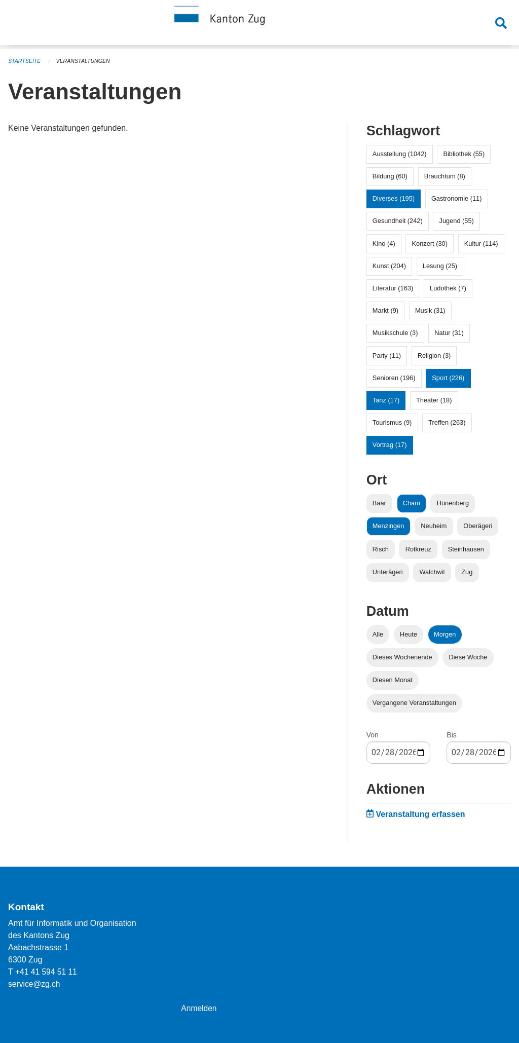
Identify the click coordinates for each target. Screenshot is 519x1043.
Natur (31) (449, 333)
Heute (408, 634)
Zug (466, 572)
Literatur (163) (393, 288)
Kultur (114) (481, 243)
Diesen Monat (393, 680)
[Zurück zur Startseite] (259, 24)
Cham (411, 503)
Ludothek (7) (448, 288)
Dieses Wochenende (402, 657)
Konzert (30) (429, 243)
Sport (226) (448, 378)
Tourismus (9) (392, 422)
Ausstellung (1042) (400, 154)
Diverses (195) (394, 198)
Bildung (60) (390, 176)
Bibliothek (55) (464, 154)
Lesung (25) (440, 266)
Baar (379, 503)
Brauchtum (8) (444, 176)
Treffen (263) (446, 422)
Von (372, 735)
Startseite (25, 61)
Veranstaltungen (85, 61)
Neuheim (434, 526)
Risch (381, 549)
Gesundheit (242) (398, 221)
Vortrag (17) (390, 445)
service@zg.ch (34, 984)
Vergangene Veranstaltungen (414, 702)
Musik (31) (430, 310)
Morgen (445, 634)
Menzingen (388, 526)
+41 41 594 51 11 (47, 971)
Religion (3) (434, 355)
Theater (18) (434, 400)
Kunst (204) (389, 266)
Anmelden (199, 1008)
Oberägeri (477, 526)
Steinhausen (466, 549)
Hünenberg (453, 503)
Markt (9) (385, 310)
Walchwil (431, 572)
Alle (378, 634)
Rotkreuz (418, 549)
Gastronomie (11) (456, 198)
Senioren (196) (394, 378)
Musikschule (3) (395, 333)
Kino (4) (384, 243)
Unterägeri (388, 572)
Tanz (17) (386, 400)
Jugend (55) (456, 221)
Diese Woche (468, 657)
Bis (451, 735)
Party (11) (387, 355)
